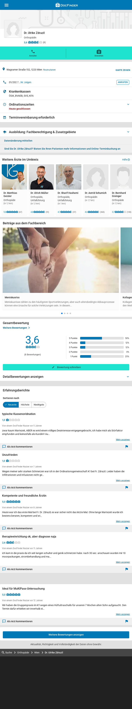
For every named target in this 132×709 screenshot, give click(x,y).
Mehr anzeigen (123, 439)
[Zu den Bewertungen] (35, 42)
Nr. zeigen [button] (26, 82)
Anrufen (33, 53)
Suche (7, 652)
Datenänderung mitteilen (18, 140)
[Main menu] (6, 5)
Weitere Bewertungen (16, 328)
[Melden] (127, 447)
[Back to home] (67, 5)
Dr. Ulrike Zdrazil (54, 652)
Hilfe (126, 159)
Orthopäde (23, 652)
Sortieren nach (11, 398)
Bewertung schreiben (69, 367)
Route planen (49, 70)
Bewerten (99, 53)
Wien (37, 652)
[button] (62, 313)
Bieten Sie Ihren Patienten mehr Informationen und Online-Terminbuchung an (62, 148)
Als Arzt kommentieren (18, 447)
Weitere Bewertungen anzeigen (66, 634)
